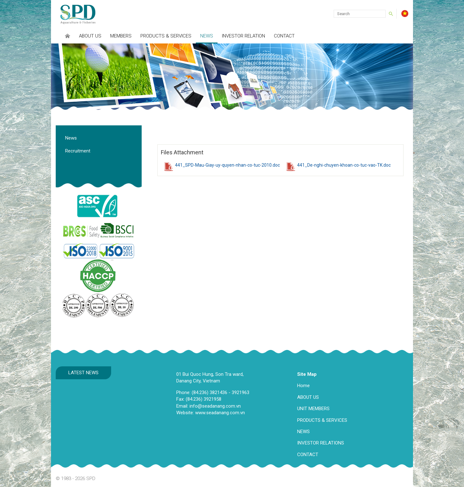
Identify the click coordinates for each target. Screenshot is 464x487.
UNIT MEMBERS (313, 408)
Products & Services (165, 36)
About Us (90, 36)
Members (121, 36)
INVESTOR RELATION (243, 36)
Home (303, 385)
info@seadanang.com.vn (215, 406)
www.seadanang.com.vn (220, 412)
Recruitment (77, 151)
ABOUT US (308, 397)
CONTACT (307, 454)
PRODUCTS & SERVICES (322, 420)
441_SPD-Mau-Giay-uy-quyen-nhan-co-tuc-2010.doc (227, 165)
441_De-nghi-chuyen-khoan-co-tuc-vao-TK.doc (344, 165)
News (206, 36)
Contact (284, 36)
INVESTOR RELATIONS (320, 443)
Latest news (83, 372)
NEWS (303, 431)
